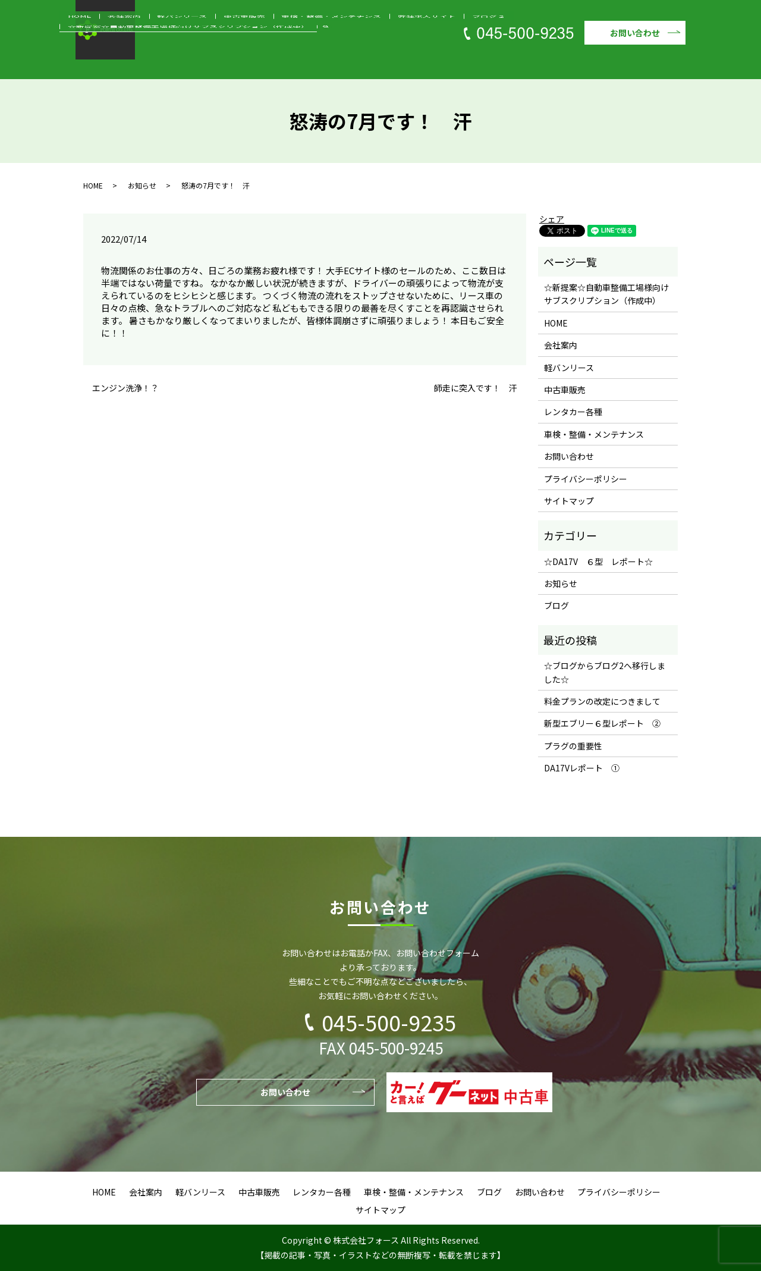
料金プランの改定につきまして (602, 701)
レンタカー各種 (573, 412)
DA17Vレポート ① (582, 768)
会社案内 (157, 62)
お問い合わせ (635, 33)
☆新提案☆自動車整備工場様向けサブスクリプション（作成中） (560, 62)
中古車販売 (247, 62)
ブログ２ (436, 62)
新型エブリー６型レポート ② (602, 723)
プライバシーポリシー (585, 479)
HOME (126, 62)
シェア (551, 219)
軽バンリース (200, 62)
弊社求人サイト (389, 62)
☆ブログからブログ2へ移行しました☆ (604, 672)
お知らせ (142, 185)
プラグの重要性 (573, 746)
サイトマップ (569, 501)
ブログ (556, 605)
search (683, 61)
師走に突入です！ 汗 (475, 388)
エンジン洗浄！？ (125, 388)
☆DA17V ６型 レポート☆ (598, 561)
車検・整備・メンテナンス (314, 62)
